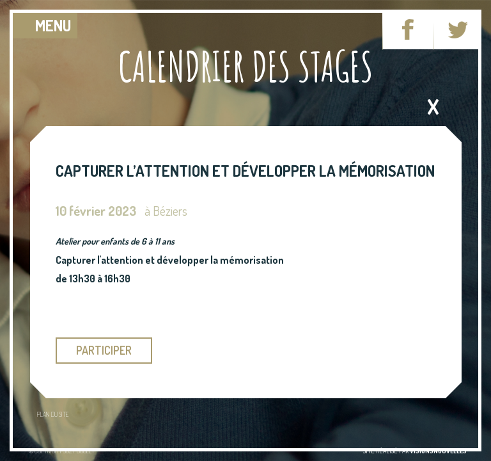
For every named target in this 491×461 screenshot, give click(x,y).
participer (104, 350)
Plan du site (52, 414)
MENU (53, 25)
